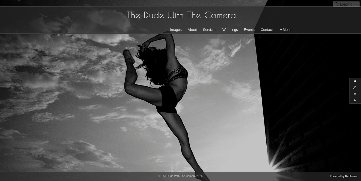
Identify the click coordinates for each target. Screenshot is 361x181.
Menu (285, 23)
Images (176, 23)
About (192, 23)
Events (249, 23)
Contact (267, 23)
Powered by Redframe (343, 176)
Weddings (230, 23)
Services (209, 23)
